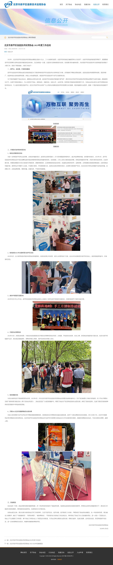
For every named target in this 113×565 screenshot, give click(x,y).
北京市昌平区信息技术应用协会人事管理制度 (22, 37)
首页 (61, 4)
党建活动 (87, 4)
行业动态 (52, 552)
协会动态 (78, 4)
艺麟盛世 (59, 559)
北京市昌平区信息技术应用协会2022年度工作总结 (25, 540)
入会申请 (80, 552)
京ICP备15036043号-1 (67, 556)
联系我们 (105, 4)
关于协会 (69, 4)
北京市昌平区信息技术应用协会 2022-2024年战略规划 (26, 543)
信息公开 (96, 4)
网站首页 (24, 552)
